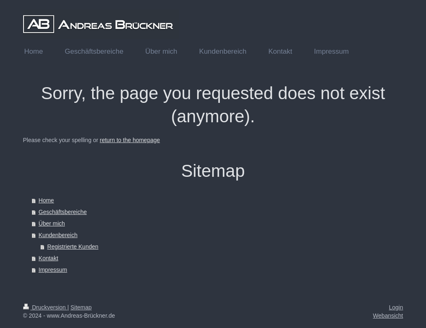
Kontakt (48, 258)
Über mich (51, 223)
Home (46, 200)
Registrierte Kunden (72, 246)
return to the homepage (130, 140)
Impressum (52, 269)
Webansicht (388, 315)
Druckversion (45, 307)
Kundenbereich (57, 235)
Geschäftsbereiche (62, 212)
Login (396, 307)
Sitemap (81, 307)
